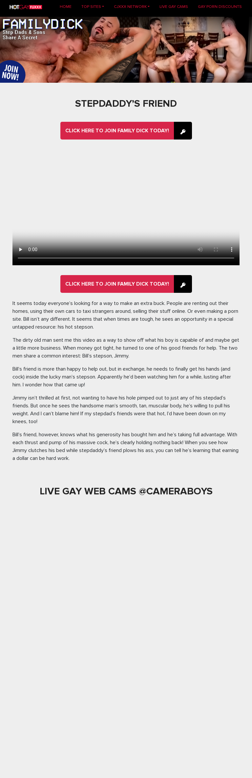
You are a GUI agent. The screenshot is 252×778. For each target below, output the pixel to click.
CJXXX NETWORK (130, 6)
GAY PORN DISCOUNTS (220, 6)
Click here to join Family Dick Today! (117, 130)
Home (68, 6)
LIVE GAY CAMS (173, 6)
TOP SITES (91, 6)
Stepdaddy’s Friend (126, 103)
